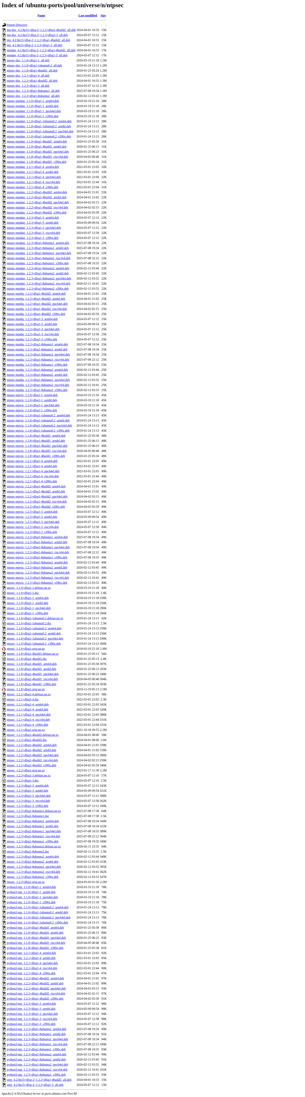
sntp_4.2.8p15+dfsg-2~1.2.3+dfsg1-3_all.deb (35, 1084)
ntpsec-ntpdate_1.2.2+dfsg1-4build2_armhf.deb (36, 197)
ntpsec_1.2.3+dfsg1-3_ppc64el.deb (29, 795)
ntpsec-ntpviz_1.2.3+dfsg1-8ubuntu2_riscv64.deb (38, 577)
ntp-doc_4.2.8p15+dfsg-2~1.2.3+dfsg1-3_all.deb (37, 35)
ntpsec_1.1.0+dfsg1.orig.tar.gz (26, 648)
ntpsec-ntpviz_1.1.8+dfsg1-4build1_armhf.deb (36, 440)
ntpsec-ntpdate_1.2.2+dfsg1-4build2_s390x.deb (36, 212)
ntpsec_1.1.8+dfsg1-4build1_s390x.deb (31, 684)
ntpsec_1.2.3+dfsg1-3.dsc (23, 780)
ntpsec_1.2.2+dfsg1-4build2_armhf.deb (31, 750)
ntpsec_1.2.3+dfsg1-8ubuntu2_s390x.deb (33, 877)
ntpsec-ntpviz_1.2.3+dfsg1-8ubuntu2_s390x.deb (37, 582)
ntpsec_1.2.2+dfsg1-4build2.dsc (27, 740)
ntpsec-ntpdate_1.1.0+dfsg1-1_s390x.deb (33, 116)
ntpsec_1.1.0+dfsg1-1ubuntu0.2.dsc (29, 623)
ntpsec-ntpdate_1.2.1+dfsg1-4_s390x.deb (33, 187)
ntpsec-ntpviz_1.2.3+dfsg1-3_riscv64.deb (33, 527)
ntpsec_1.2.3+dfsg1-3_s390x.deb (27, 806)
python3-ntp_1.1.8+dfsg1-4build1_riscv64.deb (36, 942)
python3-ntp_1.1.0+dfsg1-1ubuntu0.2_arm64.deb (38, 907)
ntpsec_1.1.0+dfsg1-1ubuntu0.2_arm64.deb (34, 628)
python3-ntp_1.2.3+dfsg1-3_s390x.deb (31, 1024)
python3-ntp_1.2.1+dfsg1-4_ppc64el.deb (32, 963)
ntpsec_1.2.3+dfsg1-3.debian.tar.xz (29, 775)
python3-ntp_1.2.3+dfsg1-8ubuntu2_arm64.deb (36, 1054)
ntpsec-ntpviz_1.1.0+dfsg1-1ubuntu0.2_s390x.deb (38, 430)
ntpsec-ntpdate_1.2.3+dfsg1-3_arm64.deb (33, 217)
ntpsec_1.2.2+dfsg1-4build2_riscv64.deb (32, 760)
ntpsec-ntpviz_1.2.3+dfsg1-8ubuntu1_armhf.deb (37, 542)
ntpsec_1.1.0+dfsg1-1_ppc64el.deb (29, 608)
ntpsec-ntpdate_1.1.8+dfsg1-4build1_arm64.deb (37, 141)
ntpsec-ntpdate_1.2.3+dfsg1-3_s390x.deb (33, 238)
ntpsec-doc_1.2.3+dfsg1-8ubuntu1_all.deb (33, 90)
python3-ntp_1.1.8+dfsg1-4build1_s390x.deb (35, 948)
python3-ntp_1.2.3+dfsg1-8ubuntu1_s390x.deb (36, 1049)
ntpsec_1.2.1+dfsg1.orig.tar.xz (26, 729)
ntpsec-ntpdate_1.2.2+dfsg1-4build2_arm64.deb (37, 192)
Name (41, 15)
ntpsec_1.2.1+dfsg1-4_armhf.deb (27, 709)
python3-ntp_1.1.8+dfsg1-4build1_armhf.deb (35, 932)
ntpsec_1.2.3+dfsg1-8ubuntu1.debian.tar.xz (34, 811)
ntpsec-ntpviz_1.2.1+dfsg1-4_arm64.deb (32, 461)
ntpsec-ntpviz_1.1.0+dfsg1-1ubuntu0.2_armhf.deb (38, 420)
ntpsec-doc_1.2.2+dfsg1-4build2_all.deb (32, 80)
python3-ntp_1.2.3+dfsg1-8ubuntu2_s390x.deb (36, 1074)
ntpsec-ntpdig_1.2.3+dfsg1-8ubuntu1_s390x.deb (37, 364)
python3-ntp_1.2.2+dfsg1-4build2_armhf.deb (35, 983)
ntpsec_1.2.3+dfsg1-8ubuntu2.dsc (28, 851)
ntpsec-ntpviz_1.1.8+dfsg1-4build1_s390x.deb (36, 456)
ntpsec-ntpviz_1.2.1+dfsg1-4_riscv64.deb (33, 476)
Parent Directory (17, 25)
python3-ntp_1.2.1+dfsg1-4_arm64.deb (31, 953)
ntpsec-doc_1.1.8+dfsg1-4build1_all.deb (32, 70)
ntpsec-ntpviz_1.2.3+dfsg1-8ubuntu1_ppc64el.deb (38, 547)
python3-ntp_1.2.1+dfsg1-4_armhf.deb (31, 958)
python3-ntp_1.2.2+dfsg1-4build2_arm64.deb (35, 978)
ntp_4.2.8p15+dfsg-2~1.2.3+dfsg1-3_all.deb (34, 45)
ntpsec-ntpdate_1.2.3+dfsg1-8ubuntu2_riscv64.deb (38, 283)
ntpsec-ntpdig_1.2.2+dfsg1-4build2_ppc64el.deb (37, 303)
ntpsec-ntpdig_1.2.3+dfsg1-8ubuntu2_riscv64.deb (38, 385)
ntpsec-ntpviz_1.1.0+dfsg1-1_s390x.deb (32, 410)
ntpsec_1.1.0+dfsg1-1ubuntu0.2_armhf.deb (34, 633)
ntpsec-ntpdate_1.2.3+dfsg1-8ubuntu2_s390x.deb (38, 288)
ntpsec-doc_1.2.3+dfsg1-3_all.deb (28, 85)
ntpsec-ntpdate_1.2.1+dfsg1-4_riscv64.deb (33, 182)
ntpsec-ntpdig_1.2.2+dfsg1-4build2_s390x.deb (36, 314)
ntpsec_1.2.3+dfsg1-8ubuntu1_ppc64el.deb (34, 831)
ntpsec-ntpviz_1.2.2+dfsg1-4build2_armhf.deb (36, 491)
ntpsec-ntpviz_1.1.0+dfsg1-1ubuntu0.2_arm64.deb (38, 415)
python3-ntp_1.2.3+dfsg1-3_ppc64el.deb (32, 1013)
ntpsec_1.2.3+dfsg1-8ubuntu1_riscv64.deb (33, 836)
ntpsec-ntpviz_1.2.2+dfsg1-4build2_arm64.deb (36, 486)
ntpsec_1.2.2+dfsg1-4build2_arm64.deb (32, 745)
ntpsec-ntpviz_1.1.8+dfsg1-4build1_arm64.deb (36, 435)
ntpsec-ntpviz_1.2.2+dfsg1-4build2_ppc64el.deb (37, 496)
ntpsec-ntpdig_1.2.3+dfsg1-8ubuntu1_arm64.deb (37, 344)
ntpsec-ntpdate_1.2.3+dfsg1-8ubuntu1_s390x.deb (38, 263)
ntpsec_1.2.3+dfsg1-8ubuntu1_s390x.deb (33, 841)
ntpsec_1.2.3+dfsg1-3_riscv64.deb (28, 800)
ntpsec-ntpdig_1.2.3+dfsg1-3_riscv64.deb (33, 334)
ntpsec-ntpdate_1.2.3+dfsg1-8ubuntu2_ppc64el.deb (39, 278)
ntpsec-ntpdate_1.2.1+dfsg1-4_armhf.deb (33, 172)
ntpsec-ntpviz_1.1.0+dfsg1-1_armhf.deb (32, 400)
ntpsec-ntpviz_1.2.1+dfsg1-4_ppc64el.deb (33, 471)
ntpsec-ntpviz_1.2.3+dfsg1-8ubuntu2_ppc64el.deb (38, 572)
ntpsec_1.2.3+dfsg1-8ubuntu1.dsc (28, 816)
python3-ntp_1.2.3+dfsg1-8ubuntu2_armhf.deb (36, 1059)
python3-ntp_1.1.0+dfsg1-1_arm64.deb (31, 887)
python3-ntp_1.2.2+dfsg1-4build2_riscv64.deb (36, 993)
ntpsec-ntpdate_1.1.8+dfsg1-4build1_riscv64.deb (37, 156)
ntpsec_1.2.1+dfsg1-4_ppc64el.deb (29, 714)
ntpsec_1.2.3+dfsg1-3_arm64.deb (28, 785)
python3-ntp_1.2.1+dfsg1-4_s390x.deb (31, 973)
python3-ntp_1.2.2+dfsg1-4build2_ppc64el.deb (36, 988)
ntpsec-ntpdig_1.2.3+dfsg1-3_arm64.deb (32, 319)
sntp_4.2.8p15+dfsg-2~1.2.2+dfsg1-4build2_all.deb (39, 1079)
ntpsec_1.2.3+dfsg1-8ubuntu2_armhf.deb (33, 861)
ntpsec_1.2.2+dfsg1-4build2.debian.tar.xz (33, 735)
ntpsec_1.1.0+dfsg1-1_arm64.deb (28, 598)
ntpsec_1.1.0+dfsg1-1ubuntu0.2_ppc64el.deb (35, 638)
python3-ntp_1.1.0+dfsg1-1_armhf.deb (31, 892)
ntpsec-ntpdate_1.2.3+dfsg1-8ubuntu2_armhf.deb (38, 273)
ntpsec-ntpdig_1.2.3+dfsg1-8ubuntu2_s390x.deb (37, 390)
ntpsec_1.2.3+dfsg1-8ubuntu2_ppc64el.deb (34, 866)
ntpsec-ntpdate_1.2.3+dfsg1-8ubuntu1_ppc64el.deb (39, 253)
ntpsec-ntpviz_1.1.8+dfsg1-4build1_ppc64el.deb (37, 445)
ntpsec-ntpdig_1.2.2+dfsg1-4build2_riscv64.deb (37, 309)
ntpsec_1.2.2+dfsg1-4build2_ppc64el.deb (33, 755)
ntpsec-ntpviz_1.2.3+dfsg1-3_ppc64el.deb (33, 522)
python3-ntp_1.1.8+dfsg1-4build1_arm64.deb (35, 927)
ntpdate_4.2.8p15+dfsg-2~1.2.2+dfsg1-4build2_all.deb (41, 50)
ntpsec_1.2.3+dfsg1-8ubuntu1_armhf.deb (33, 826)
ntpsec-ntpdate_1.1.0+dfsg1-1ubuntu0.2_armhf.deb (39, 126)
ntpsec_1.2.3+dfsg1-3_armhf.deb (27, 790)
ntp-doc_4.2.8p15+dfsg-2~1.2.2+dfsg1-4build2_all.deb (41, 30)
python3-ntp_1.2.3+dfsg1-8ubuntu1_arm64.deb (36, 1029)
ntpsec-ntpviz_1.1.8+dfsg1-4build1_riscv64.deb (37, 451)
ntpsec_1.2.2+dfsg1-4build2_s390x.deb (31, 765)
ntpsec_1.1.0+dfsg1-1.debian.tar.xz (29, 587)
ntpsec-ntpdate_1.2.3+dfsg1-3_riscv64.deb (33, 232)
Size (103, 15)
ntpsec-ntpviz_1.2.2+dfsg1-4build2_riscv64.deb (37, 501)
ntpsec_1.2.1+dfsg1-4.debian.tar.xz (29, 694)
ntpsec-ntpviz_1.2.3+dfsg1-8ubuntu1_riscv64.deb (38, 552)
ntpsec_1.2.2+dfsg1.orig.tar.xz (26, 770)
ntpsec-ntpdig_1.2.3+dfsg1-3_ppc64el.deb (33, 329)
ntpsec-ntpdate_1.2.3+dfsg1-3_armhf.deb (33, 222)
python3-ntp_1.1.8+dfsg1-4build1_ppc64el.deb (36, 937)
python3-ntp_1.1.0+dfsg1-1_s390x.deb (31, 902)
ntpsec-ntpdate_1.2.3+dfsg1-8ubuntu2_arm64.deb (38, 268)
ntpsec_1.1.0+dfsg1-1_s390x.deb (27, 613)
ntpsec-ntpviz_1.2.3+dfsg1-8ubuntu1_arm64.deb (37, 537)
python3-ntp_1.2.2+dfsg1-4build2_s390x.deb (35, 998)
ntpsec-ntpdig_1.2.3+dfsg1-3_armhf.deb (32, 324)
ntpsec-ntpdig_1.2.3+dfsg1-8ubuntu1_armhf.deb (37, 349)
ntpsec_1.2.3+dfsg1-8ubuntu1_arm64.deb (33, 821)
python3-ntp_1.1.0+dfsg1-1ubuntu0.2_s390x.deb (37, 922)
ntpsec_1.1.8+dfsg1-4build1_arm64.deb (32, 664)
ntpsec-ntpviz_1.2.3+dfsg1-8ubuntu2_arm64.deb (37, 562)
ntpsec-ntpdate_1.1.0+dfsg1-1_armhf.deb (33, 106)
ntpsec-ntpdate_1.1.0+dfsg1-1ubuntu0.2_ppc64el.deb (40, 131)
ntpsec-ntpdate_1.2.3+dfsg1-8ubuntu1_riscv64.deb (38, 258)
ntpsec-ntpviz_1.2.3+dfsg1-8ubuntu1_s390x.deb (37, 557)
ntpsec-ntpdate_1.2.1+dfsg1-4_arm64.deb (33, 167)
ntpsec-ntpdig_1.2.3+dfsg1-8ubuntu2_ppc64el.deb (38, 380)
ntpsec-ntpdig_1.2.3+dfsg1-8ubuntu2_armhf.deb (37, 374)
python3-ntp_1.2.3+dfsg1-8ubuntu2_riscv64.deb (37, 1069)
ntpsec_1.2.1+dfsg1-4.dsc (23, 699)
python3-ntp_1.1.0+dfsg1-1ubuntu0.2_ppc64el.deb (38, 917)
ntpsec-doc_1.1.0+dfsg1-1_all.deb (28, 60)
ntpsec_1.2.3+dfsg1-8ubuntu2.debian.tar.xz (34, 846)
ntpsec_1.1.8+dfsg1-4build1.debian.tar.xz (33, 653)
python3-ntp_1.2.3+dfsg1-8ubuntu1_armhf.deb (36, 1034)
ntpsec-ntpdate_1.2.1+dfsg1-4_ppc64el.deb (34, 177)
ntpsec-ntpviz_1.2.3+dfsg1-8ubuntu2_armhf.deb (37, 567)
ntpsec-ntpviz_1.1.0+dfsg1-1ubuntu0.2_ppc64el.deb (39, 425)
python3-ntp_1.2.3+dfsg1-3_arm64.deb (31, 1003)
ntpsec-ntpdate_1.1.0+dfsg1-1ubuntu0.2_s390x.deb (39, 136)
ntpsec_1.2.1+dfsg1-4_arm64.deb (28, 704)
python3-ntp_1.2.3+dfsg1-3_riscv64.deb (32, 1019)
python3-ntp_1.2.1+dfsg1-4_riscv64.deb (32, 968)
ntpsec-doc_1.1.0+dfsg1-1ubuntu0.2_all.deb (34, 65)
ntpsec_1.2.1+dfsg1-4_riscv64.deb (28, 719)
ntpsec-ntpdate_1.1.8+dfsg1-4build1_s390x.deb (36, 161)
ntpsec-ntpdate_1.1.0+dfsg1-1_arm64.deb (33, 101)
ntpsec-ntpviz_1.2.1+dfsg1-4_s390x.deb (32, 481)
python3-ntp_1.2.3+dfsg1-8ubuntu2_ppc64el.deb (37, 1064)
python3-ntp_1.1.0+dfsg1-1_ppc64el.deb (32, 897)
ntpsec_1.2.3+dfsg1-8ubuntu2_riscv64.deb (33, 871)
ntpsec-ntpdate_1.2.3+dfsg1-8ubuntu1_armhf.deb (38, 248)
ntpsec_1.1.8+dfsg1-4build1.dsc (27, 658)
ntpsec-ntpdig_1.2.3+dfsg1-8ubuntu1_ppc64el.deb (38, 354)
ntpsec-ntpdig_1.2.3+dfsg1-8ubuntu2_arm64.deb (37, 369)
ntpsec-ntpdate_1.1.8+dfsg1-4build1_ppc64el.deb (38, 151)
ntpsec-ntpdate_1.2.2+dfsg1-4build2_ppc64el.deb (38, 202)
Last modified (88, 15)
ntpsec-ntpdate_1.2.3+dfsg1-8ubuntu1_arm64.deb (38, 243)
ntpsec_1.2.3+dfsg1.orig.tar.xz (26, 882)
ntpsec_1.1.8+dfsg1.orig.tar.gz (26, 689)
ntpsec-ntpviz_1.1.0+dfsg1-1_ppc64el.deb (33, 405)
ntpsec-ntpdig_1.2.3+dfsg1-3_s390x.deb (32, 339)
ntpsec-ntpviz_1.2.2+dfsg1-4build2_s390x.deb (36, 506)
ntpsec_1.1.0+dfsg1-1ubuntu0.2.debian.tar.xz (35, 618)
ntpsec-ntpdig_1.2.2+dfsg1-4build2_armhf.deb (36, 298)
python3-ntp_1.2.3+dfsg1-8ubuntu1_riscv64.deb (37, 1044)
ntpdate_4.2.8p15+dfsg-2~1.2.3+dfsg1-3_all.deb (37, 55)
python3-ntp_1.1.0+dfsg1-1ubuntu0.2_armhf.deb (37, 912)
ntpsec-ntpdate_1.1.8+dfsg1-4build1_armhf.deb (36, 146)
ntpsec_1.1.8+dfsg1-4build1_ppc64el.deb (33, 674)
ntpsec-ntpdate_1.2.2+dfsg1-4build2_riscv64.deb (37, 207)
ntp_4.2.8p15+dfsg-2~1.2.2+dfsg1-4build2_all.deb (38, 40)
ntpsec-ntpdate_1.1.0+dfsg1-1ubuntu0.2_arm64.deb (39, 121)
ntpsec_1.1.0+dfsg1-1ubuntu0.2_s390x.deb (34, 643)
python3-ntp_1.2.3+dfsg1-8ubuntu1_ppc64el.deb (37, 1039)
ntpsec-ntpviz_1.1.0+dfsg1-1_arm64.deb (32, 395)
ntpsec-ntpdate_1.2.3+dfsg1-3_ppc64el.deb (34, 227)
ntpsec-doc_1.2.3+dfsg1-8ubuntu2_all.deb (33, 96)
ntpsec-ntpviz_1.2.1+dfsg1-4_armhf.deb (32, 466)
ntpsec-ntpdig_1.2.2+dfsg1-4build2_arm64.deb (36, 293)
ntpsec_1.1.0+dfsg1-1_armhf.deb (27, 603)
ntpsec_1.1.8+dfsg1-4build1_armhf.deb (31, 669)
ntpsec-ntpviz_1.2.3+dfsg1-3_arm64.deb (32, 511)
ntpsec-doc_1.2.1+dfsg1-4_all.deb (28, 75)
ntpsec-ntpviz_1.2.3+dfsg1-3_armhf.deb (32, 516)
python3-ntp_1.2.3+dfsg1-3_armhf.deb (31, 1008)
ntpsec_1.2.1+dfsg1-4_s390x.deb (27, 724)
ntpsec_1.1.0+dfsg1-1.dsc (23, 593)
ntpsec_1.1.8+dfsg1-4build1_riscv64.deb (32, 679)
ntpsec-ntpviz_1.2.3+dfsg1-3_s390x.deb (32, 532)
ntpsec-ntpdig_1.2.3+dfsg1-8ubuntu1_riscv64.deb (38, 359)
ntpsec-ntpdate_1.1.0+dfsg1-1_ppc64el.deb (34, 111)
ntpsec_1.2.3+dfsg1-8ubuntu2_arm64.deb (33, 856)
